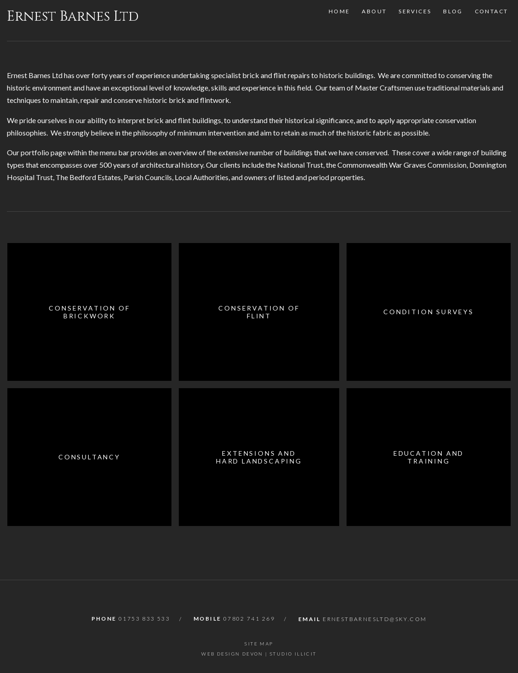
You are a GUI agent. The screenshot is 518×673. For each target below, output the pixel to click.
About (373, 20)
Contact (494, 20)
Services (415, 20)
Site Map (259, 643)
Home (337, 20)
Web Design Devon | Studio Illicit (258, 653)
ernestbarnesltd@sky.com (375, 619)
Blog (455, 20)
